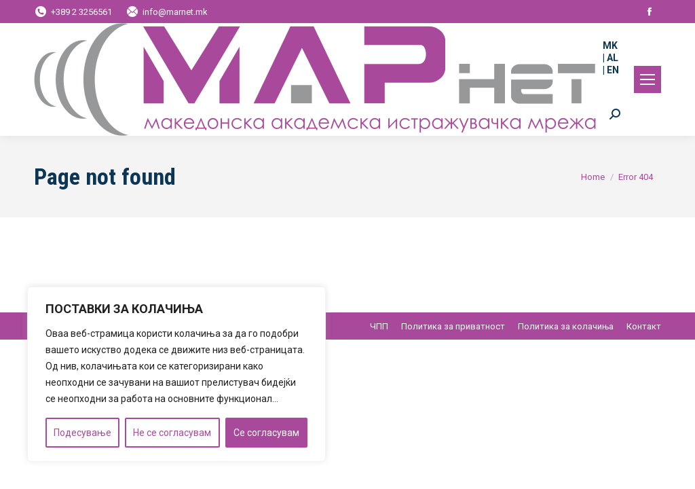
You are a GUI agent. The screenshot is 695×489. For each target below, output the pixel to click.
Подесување (82, 432)
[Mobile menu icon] (647, 79)
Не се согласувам (172, 432)
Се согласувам (266, 432)
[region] (176, 374)
